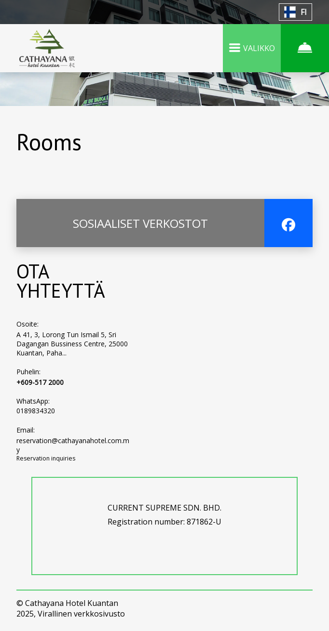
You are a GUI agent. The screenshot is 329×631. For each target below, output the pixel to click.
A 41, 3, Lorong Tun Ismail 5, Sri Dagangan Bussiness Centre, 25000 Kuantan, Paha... (72, 343)
